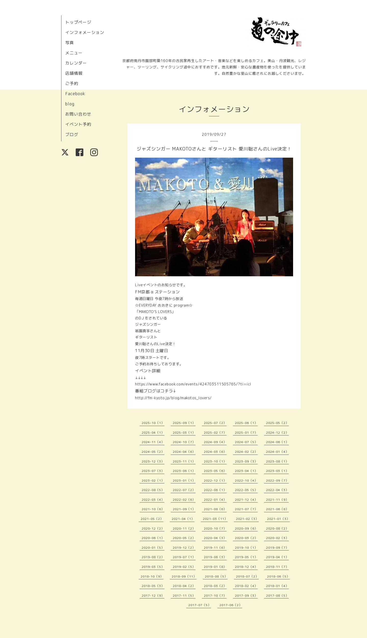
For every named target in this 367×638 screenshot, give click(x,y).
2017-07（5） (199, 605)
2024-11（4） (153, 442)
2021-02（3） (247, 519)
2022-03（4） (153, 499)
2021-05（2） (152, 519)
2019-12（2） (184, 547)
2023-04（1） (246, 471)
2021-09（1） (184, 509)
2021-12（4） (246, 499)
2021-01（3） (278, 519)
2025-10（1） (153, 423)
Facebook (75, 93)
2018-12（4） (246, 567)
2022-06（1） (215, 490)
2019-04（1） (277, 557)
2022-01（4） (215, 499)
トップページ (78, 22)
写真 (69, 42)
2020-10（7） (215, 528)
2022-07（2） (184, 490)
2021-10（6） (153, 509)
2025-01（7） (246, 432)
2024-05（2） (153, 451)
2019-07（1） (184, 557)
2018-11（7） (277, 567)
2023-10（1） (215, 461)
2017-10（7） (215, 595)
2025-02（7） (215, 432)
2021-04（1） (183, 519)
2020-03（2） (246, 538)
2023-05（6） (215, 471)
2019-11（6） (215, 547)
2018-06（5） (278, 576)
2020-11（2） (184, 528)
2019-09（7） (277, 547)
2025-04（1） (153, 432)
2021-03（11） (215, 519)
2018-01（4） (277, 586)
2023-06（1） (184, 471)
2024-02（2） (246, 451)
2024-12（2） (277, 432)
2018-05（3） (153, 586)
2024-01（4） (277, 451)
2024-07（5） (246, 442)
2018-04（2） (184, 586)
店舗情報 (74, 73)
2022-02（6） (184, 499)
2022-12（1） (215, 480)
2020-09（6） (246, 528)
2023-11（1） (184, 461)
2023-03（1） (277, 471)
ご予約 (71, 83)
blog (69, 104)
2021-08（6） (215, 509)
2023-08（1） (277, 461)
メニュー (74, 53)
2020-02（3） (277, 538)
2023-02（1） (153, 480)
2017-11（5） (184, 595)
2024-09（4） (215, 442)
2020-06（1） (153, 538)
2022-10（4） (246, 480)
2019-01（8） (215, 567)
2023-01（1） (184, 480)
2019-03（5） (153, 567)
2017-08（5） (277, 595)
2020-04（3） (215, 538)
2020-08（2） (277, 528)
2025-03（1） (184, 432)
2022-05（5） (246, 490)
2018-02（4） (246, 586)
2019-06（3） (215, 557)
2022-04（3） (277, 490)
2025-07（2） (215, 423)
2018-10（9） (152, 576)
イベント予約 (78, 124)
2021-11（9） (277, 499)
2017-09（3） (246, 595)
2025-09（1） (184, 423)
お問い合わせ (78, 114)
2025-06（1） (246, 423)
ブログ (71, 134)
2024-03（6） (215, 451)
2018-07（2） (247, 576)
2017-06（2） (230, 605)
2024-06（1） (277, 442)
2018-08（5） (216, 576)
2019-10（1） (246, 547)
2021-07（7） (246, 509)
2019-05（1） (246, 557)
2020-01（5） (153, 547)
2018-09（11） (184, 576)
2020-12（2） (153, 528)
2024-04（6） (184, 451)
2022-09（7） (277, 480)
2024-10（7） (184, 442)
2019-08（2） (153, 557)
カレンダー (76, 63)
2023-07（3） (153, 471)
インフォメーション (84, 32)
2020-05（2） (184, 538)
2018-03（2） (215, 586)
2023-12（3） (153, 461)
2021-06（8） (277, 509)
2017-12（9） (153, 595)
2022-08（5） (153, 490)
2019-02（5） (184, 567)
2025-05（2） (277, 423)
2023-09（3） (246, 461)
